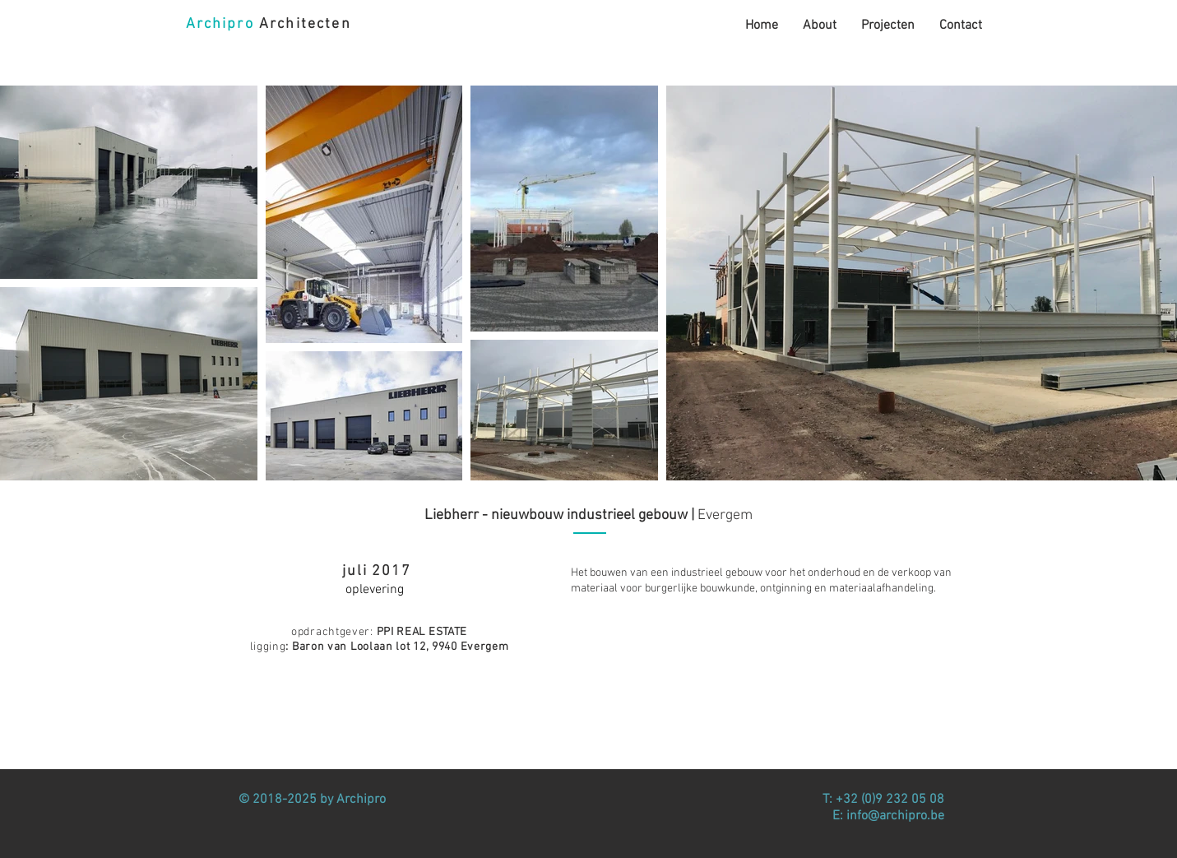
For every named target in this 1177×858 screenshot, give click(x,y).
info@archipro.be (895, 816)
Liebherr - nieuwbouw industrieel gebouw (556, 515)
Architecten (268, 24)
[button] (888, 25)
